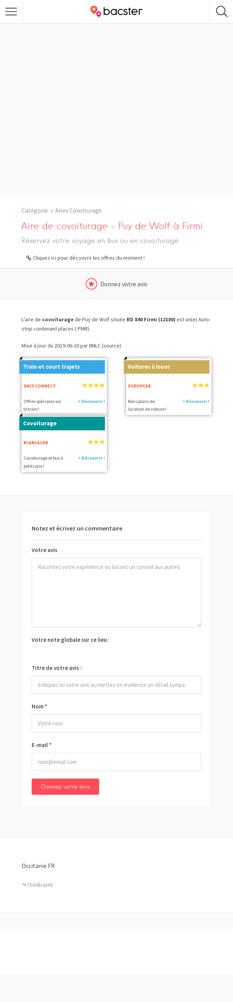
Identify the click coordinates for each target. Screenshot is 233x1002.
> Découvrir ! (91, 401)
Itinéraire (40, 884)
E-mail (42, 745)
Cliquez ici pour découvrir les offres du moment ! (89, 257)
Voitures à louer (147, 365)
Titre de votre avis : (57, 667)
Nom (39, 706)
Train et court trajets (49, 365)
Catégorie (35, 210)
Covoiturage (38, 422)
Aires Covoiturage (78, 210)
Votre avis (44, 550)
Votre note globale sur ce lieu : (71, 639)
